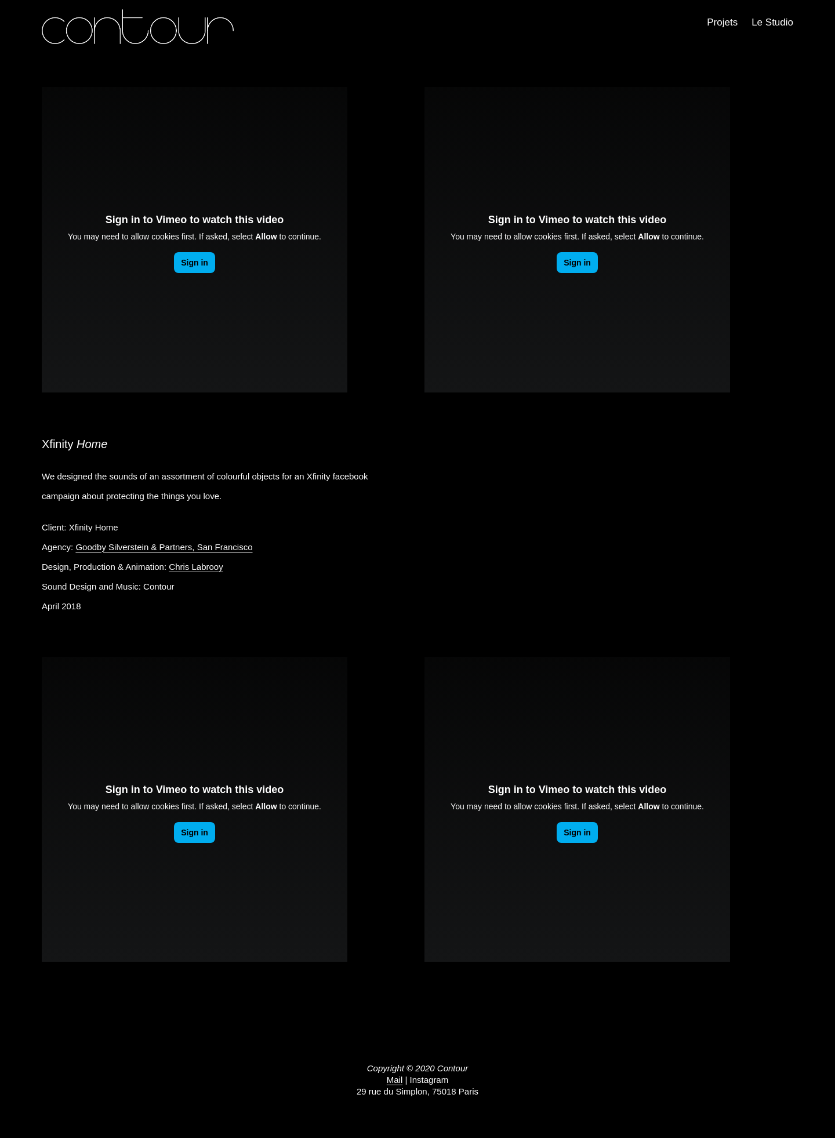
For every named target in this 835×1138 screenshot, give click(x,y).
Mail (395, 1080)
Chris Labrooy (196, 567)
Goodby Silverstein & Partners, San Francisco (163, 547)
